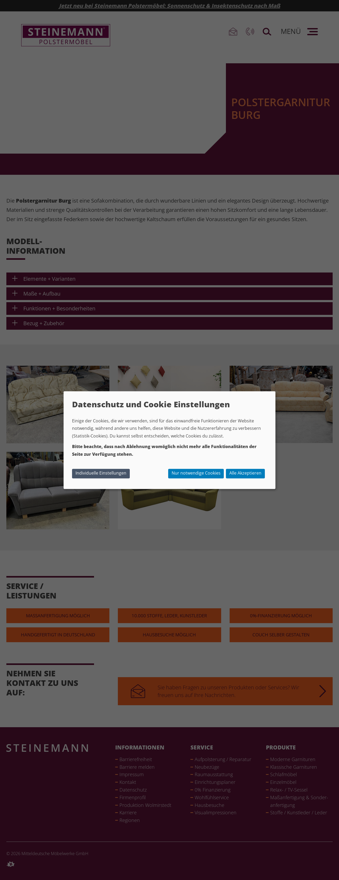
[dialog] (169, 440)
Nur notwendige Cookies (196, 473)
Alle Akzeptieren (245, 473)
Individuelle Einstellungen (100, 473)
